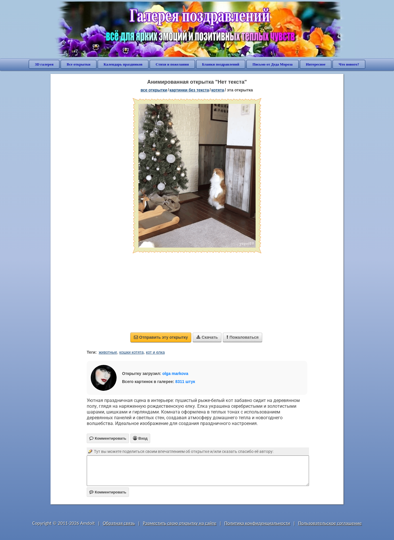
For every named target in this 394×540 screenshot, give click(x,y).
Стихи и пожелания (172, 64)
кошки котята (131, 352)
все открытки (153, 90)
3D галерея (44, 64)
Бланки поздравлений (221, 64)
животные (108, 352)
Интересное (315, 64)
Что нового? (349, 64)
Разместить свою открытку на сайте (179, 523)
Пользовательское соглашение (330, 523)
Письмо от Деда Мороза (272, 64)
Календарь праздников (123, 64)
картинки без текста (189, 90)
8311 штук (185, 381)
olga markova (175, 373)
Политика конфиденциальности (257, 523)
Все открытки (78, 64)
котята (217, 90)
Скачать (207, 337)
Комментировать (107, 492)
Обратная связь (119, 523)
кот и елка (155, 352)
